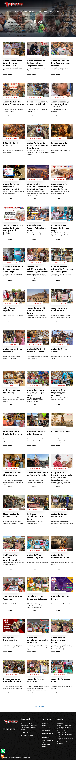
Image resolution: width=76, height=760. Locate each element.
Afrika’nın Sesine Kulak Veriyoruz (59, 309)
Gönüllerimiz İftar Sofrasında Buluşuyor (37, 597)
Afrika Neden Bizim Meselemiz (12, 350)
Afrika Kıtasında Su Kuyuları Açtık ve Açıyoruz (60, 104)
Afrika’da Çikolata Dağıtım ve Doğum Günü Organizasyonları (36, 394)
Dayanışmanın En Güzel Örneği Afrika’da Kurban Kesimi (59, 188)
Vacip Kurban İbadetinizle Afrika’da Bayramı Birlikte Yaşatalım (61, 476)
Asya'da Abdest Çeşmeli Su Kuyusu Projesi (60, 228)
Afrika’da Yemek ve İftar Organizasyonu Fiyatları (60, 63)
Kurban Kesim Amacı (61, 431)
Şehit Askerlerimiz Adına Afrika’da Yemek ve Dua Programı (62, 269)
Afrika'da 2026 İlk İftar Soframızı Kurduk (13, 103)
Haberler (39, 11)
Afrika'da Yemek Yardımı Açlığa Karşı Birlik (36, 228)
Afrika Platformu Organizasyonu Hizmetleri (59, 393)
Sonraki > (41, 706)
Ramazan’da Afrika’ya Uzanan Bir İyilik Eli (37, 103)
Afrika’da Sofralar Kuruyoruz (35, 680)
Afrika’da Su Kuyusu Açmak (60, 680)
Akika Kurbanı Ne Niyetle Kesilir (11, 391)
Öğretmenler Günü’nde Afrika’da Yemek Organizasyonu (37, 269)
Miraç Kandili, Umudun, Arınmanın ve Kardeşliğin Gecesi (38, 187)
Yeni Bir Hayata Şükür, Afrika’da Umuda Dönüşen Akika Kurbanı (13, 229)
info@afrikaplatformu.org (27, 735)
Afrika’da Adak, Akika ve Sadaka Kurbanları (37, 474)
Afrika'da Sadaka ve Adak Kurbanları (36, 433)
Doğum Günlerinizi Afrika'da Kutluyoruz (13, 680)
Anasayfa (33, 25)
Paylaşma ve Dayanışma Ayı (10, 639)
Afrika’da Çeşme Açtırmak (59, 350)
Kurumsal (9, 11)
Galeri (45, 11)
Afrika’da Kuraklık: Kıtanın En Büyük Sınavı (36, 310)
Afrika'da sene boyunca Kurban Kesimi (59, 640)
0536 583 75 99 (25, 732)
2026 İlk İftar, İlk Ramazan (11, 144)
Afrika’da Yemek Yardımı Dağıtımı (35, 556)
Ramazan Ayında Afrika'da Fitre (59, 144)
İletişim (57, 11)
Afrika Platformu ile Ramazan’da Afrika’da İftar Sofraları (37, 145)
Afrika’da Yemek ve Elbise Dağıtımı (12, 474)
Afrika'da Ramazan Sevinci (60, 597)
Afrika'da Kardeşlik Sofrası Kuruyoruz (36, 350)
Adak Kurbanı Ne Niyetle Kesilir (11, 309)
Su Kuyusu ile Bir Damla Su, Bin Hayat (12, 433)
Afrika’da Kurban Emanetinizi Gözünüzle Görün (11, 187)
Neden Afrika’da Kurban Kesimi (11, 515)
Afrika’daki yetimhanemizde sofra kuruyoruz (37, 640)
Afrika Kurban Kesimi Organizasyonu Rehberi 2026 (13, 63)
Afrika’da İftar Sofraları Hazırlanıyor (61, 556)
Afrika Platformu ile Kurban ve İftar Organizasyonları (36, 63)
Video (51, 11)
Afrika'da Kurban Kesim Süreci (59, 515)
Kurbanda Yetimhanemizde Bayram (35, 516)
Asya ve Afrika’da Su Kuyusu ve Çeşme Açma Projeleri (13, 269)
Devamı (10, 74)
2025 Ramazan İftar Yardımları (12, 597)
